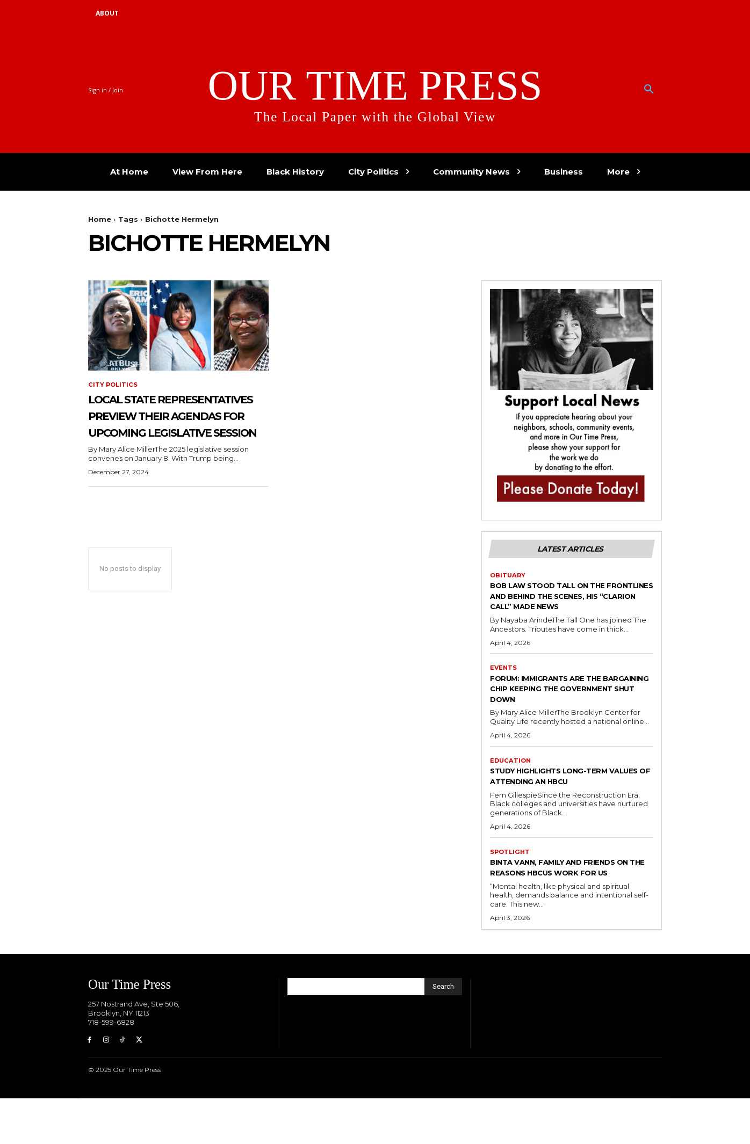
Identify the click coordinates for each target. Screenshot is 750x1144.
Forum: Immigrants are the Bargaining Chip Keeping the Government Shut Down (563, 719)
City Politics (113, 385)
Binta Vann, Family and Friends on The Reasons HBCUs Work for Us (570, 905)
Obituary (508, 594)
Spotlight (511, 884)
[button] (649, 90)
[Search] (443, 1030)
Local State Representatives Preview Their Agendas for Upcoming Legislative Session (174, 440)
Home (99, 219)
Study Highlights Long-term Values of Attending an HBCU (567, 808)
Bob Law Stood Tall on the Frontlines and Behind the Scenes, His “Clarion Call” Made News (563, 620)
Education (511, 792)
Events (504, 699)
